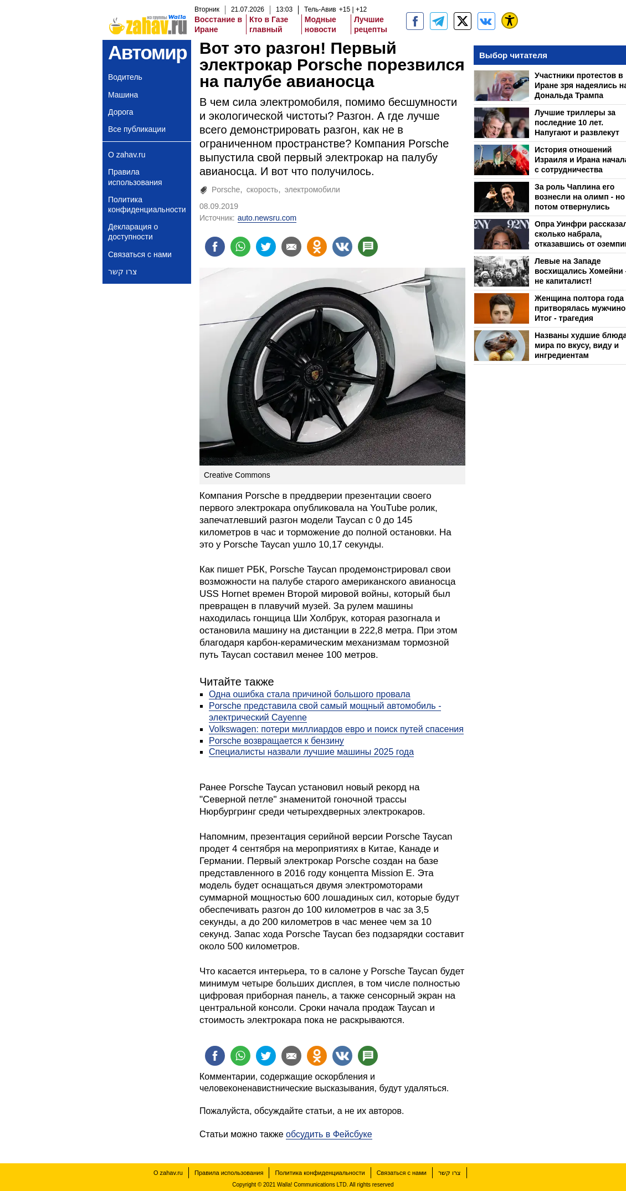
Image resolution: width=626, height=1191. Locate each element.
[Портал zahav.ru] (486, 21)
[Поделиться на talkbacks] (368, 247)
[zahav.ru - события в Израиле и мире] (439, 21)
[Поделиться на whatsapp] (240, 247)
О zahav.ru (126, 154)
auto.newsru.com (267, 217)
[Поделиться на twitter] (266, 247)
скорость (262, 189)
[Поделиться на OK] (317, 247)
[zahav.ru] (415, 21)
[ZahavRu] (462, 21)
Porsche (226, 189)
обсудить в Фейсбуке (329, 1134)
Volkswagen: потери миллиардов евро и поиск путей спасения (336, 729)
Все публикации (137, 129)
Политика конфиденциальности (147, 204)
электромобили (312, 189)
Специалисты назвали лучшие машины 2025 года (311, 751)
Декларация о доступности (133, 231)
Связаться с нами (140, 254)
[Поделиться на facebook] (215, 247)
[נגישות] (509, 20)
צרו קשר (122, 271)
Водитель (125, 77)
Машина (123, 94)
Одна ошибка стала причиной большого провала (310, 694)
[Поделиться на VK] (342, 247)
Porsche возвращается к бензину (276, 740)
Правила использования (135, 176)
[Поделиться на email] (291, 247)
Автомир (147, 52)
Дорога (121, 112)
